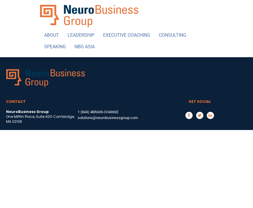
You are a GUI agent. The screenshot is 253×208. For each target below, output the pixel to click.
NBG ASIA (85, 46)
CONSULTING (172, 35)
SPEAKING (55, 46)
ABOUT (51, 35)
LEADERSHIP (81, 35)
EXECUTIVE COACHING (126, 35)
